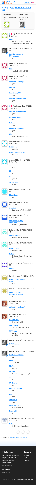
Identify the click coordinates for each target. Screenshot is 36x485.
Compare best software (9, 458)
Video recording (15, 405)
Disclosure (27, 455)
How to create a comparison (10, 455)
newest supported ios (17, 152)
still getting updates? (17, 307)
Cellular (12, 87)
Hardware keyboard (16, 355)
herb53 (11, 276)
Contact (26, 460)
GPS (10, 69)
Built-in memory (15, 235)
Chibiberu (12, 63)
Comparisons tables (8, 460)
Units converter (6, 463)
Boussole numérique (16, 82)
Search (14, 2)
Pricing (11, 268)
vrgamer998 (13, 141)
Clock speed (13, 325)
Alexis (11, 49)
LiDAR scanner (14, 344)
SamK (11, 190)
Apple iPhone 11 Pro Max (18, 438)
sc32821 (12, 263)
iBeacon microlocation (17, 98)
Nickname (13, 202)
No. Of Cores (14, 320)
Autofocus (13, 400)
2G (10, 171)
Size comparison (7, 465)
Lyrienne (12, 302)
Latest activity (6, 472)
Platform (12, 366)
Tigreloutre (17, 34)
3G (10, 165)
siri (10, 176)
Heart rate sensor (15, 388)
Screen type (13, 182)
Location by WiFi (15, 93)
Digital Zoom (14, 195)
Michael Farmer (14, 418)
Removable (13, 411)
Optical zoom (14, 248)
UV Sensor (13, 383)
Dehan (11, 230)
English (32, 2)
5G (10, 377)
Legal (25, 458)
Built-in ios (13, 147)
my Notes (12, 208)
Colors (11, 254)
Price (11, 39)
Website (12, 371)
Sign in (27, 2)
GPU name (13, 331)
